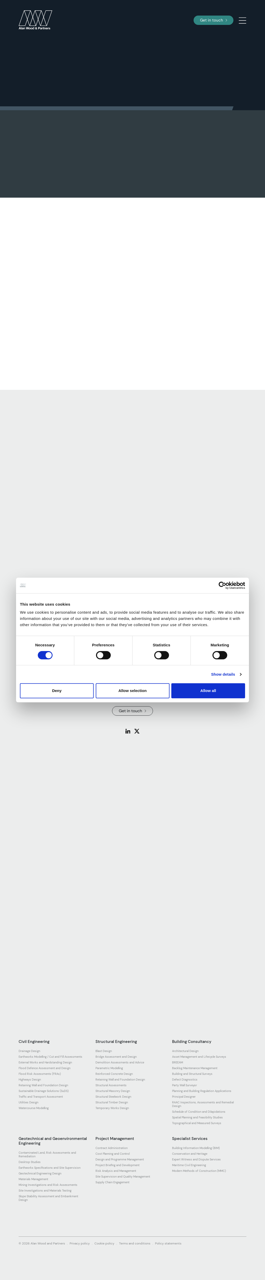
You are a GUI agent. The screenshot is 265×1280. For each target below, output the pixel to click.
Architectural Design (185, 1051)
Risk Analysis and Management (115, 1171)
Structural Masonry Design (112, 1091)
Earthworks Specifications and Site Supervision (49, 1168)
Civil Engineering (34, 1041)
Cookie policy (104, 1243)
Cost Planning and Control (112, 1154)
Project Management (114, 1138)
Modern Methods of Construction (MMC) (199, 1171)
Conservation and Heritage (189, 1154)
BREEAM (177, 1062)
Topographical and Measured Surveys (196, 1123)
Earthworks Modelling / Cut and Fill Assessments (50, 1056)
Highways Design (30, 1079)
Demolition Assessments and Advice (119, 1062)
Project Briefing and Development (117, 1165)
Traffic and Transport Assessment (41, 1096)
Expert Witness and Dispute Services (196, 1159)
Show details (223, 674)
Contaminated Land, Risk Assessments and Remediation (47, 1154)
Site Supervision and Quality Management (122, 1176)
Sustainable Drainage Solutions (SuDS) (44, 1091)
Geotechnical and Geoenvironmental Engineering (53, 1141)
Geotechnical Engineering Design (40, 1173)
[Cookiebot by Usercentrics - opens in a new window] (222, 585)
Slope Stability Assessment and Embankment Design (48, 1198)
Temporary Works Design (112, 1108)
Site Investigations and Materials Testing (45, 1190)
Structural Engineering (116, 1041)
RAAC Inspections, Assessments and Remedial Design (203, 1104)
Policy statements (168, 1243)
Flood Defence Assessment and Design (44, 1068)
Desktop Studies (30, 1162)
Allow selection (132, 690)
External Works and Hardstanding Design (45, 1062)
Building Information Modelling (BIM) (196, 1148)
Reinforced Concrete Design (114, 1074)
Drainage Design (29, 1051)
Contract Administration (111, 1148)
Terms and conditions (134, 1243)
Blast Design (103, 1051)
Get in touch (213, 20)
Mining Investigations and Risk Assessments (48, 1185)
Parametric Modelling (109, 1068)
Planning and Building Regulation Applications (201, 1091)
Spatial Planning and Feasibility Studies (197, 1117)
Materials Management (33, 1179)
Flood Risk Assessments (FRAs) (40, 1074)
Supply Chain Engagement (112, 1182)
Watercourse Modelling (34, 1108)
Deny (57, 690)
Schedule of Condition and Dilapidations (198, 1111)
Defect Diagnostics (184, 1079)
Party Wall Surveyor (184, 1085)
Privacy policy (80, 1243)
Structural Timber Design (111, 1102)
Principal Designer (184, 1096)
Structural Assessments (111, 1085)
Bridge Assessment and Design (116, 1056)
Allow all (208, 690)
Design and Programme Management (119, 1159)
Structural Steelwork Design (113, 1096)
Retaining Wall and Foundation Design (43, 1085)
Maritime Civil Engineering (189, 1165)
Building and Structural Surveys (192, 1074)
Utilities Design (28, 1102)
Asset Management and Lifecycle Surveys (199, 1056)
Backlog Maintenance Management (194, 1068)
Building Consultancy (191, 1041)
